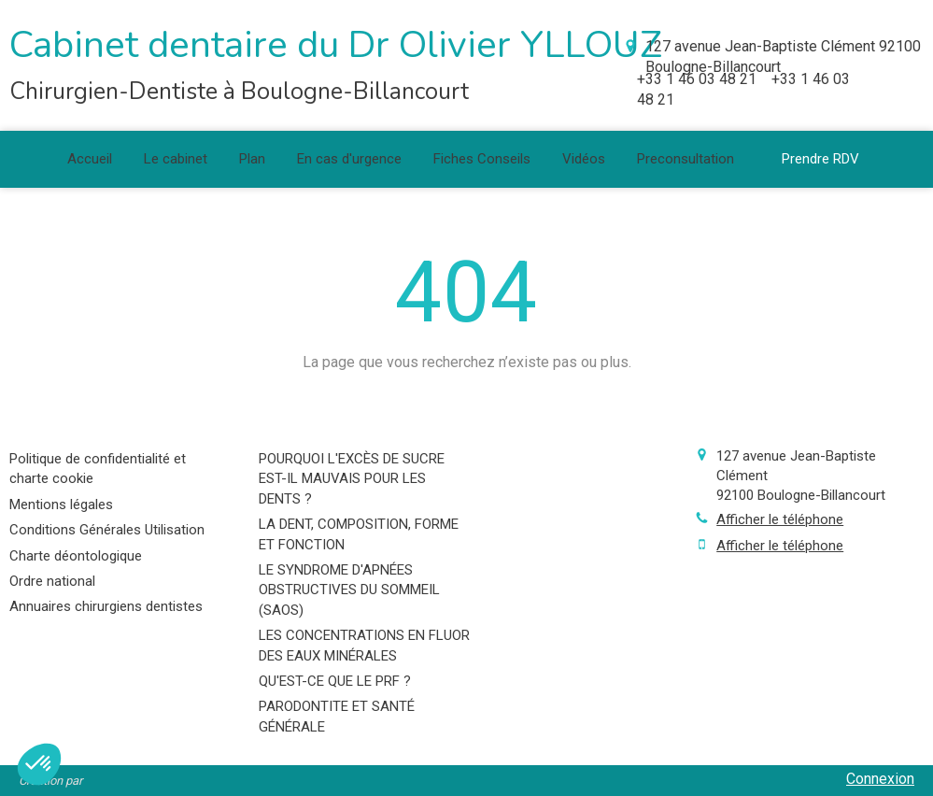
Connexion (880, 779)
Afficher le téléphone (779, 519)
